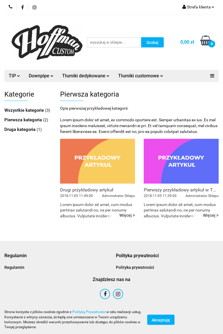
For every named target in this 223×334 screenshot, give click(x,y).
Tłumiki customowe (140, 76)
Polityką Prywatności (88, 312)
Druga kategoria (20, 129)
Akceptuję (161, 319)
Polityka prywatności (135, 267)
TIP (14, 76)
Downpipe (41, 76)
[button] (15, 256)
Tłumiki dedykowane (85, 76)
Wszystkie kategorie (24, 110)
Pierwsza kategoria (23, 119)
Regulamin (14, 267)
